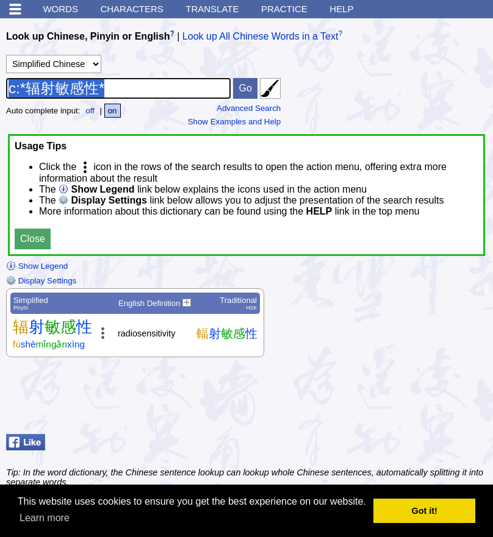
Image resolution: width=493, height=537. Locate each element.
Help (341, 9)
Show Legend (37, 266)
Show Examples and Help (234, 121)
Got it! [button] (424, 511)
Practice (284, 9)
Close (32, 238)
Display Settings (41, 280)
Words (60, 9)
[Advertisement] (389, 398)
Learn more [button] (45, 518)
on (112, 110)
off (90, 110)
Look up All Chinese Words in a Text (260, 36)
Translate (212, 9)
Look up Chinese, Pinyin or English (88, 36)
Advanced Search (249, 108)
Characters (131, 9)
